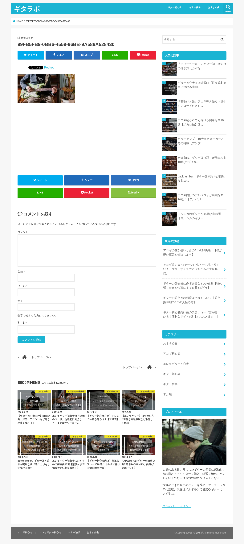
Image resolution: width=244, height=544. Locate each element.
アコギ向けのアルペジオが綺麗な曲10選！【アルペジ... (200, 197)
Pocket (49, 67)
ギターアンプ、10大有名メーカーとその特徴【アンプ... (201, 141)
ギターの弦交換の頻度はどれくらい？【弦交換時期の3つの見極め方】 (191, 299)
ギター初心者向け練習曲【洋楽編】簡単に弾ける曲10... (202, 85)
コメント (23, 232)
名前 (21, 271)
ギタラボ (27, 8)
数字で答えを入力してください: (37, 315)
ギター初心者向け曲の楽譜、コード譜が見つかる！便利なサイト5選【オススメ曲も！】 (191, 314)
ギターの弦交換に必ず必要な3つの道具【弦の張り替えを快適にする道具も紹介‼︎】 (192, 285)
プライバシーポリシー (176, 505)
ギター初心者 (174, 7)
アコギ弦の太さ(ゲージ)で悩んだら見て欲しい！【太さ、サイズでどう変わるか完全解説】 (191, 269)
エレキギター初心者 (176, 363)
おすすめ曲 (213, 7)
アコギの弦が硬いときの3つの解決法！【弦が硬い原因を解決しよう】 (192, 252)
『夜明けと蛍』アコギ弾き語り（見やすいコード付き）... (202, 103)
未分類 (167, 393)
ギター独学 (195, 7)
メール (22, 286)
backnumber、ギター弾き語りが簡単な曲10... (201, 178)
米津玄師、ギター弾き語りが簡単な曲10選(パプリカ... (202, 160)
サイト (22, 301)
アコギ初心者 (171, 353)
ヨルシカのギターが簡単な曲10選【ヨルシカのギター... (199, 216)
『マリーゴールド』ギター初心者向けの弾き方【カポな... (202, 66)
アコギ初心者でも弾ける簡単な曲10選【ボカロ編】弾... (201, 122)
